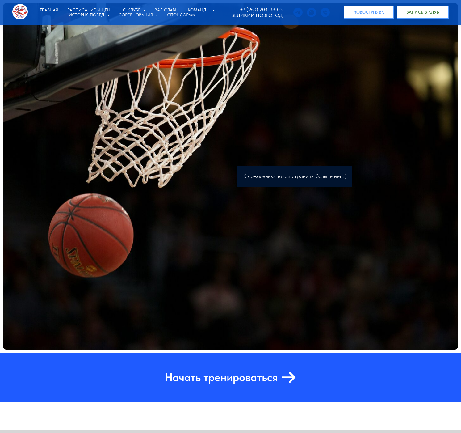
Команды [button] (199, 9)
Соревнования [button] (136, 14)
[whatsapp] (311, 12)
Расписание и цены (90, 9)
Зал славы (166, 9)
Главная (49, 9)
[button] (423, 12)
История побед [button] (87, 14)
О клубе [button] (132, 9)
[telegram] (298, 12)
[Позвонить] (325, 12)
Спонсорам (181, 14)
